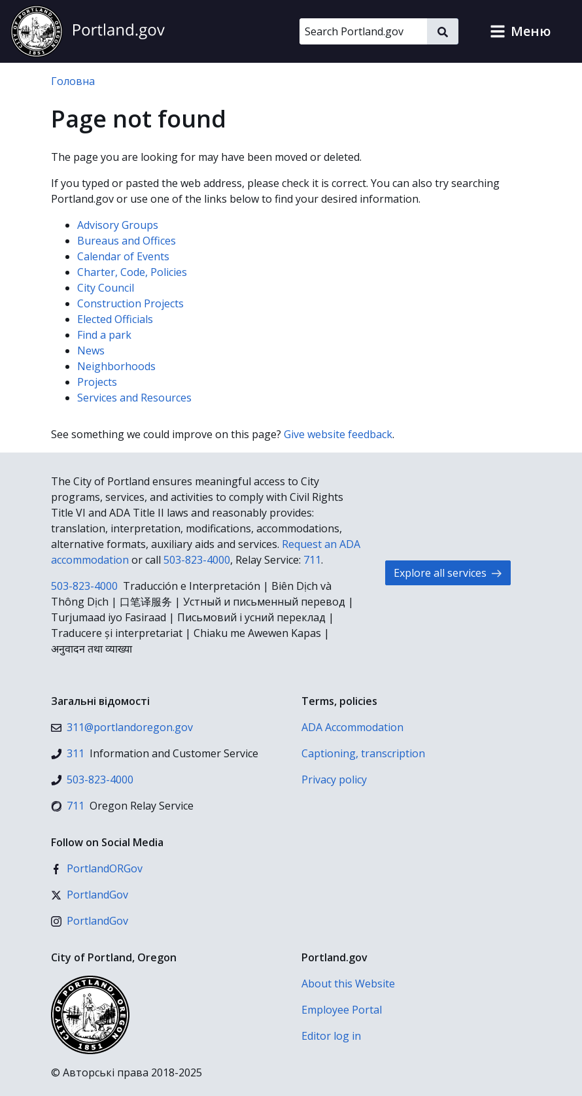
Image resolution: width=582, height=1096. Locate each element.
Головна (73, 81)
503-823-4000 (196, 560)
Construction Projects (130, 303)
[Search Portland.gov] (363, 31)
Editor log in (331, 1036)
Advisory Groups (117, 225)
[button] (520, 31)
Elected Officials (115, 319)
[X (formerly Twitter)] (89, 894)
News (91, 350)
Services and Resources (134, 397)
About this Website (348, 983)
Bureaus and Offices (126, 240)
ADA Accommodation (352, 727)
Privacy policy (334, 779)
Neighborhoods (116, 366)
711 (312, 560)
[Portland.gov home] (87, 31)
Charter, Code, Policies (132, 272)
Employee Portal (341, 1009)
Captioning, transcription (363, 753)
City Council (105, 288)
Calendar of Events (123, 256)
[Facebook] (97, 868)
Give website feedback (338, 434)
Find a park (104, 335)
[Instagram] (89, 921)
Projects (97, 382)
